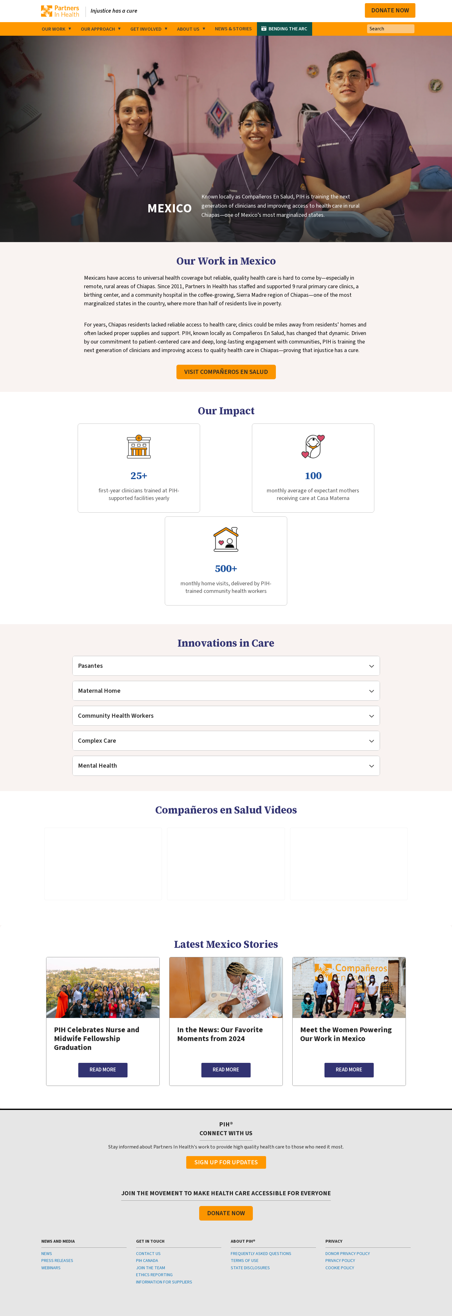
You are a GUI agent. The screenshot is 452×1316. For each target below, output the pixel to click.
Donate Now (390, 10)
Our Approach (98, 29)
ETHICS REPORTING (154, 1200)
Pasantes (90, 591)
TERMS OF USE (245, 1186)
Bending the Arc (288, 28)
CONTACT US (148, 1179)
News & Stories (233, 28)
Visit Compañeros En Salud (226, 378)
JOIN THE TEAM (150, 1193)
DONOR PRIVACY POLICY (347, 1179)
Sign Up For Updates (226, 1087)
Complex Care (97, 666)
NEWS (46, 1179)
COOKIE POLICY (339, 1193)
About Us (188, 29)
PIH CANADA (147, 1186)
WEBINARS (51, 1193)
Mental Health (97, 691)
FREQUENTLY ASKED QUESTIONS (261, 1179)
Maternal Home (99, 616)
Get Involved (146, 29)
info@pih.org (242, 1265)
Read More (103, 995)
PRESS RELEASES (57, 1186)
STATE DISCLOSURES (250, 1193)
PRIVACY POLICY (340, 1186)
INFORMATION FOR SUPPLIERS (164, 1207)
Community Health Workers (116, 641)
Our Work (53, 29)
